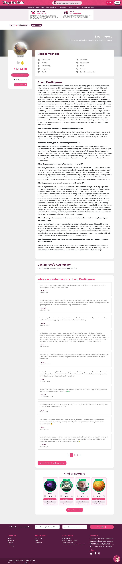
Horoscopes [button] (63, 7)
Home (12, 25)
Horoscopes (12, 546)
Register (109, 3)
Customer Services (88, 7)
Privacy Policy (66, 538)
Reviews (71, 7)
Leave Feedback (20, 85)
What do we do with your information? (74, 544)
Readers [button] (31, 7)
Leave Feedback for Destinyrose (52, 463)
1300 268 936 (41, 13)
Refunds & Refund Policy (69, 540)
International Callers (24, 563)
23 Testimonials (20, 80)
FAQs (36, 540)
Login (117, 3)
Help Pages (38, 542)
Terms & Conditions (68, 542)
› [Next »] (80, 455)
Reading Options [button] (51, 7)
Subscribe (102, 527)
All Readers (23, 25)
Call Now (20, 75)
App (42, 7)
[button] (116, 558)
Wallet (38, 7)
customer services (95, 544)
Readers (10, 542)
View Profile (50, 502)
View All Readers (74, 510)
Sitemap (34, 563)
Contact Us (38, 538)
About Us (11, 540)
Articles (78, 7)
